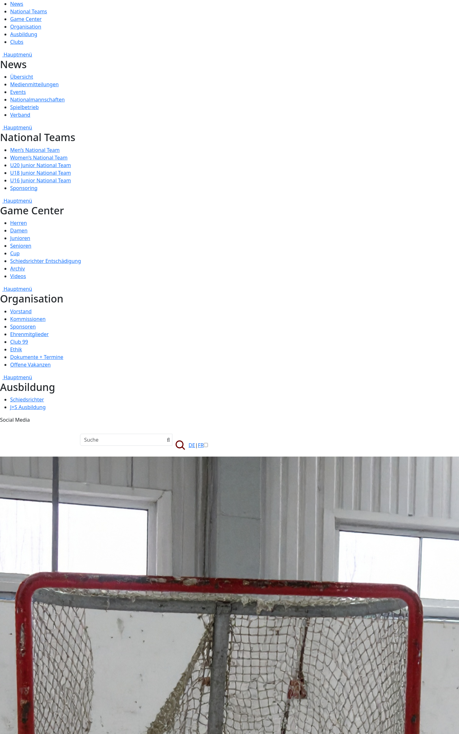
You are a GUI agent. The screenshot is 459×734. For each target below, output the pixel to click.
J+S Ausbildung (28, 407)
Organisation (25, 26)
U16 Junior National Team (40, 180)
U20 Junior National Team (40, 165)
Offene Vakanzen (30, 364)
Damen (19, 230)
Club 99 (19, 341)
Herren (18, 222)
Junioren (20, 238)
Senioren (20, 245)
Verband (20, 114)
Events (18, 91)
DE (192, 445)
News (16, 3)
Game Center (26, 19)
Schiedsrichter (27, 399)
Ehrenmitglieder (29, 334)
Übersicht (21, 76)
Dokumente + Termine (36, 357)
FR (200, 445)
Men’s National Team (35, 149)
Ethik (16, 349)
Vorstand (21, 311)
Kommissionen (28, 318)
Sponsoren (23, 326)
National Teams (28, 11)
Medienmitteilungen (34, 84)
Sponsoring (23, 188)
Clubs (16, 41)
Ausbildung (23, 34)
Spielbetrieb (24, 107)
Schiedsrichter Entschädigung (45, 260)
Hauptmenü (16, 54)
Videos (18, 276)
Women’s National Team (39, 157)
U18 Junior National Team (40, 172)
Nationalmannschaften (37, 99)
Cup (15, 253)
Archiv (17, 268)
